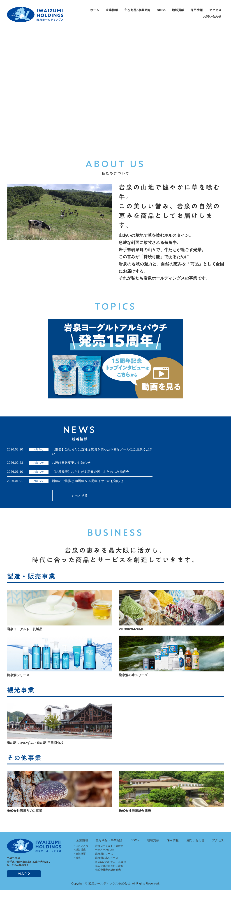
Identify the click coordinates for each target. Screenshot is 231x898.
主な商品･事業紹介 (137, 10)
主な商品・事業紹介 (109, 848)
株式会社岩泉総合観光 (108, 877)
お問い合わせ (212, 16)
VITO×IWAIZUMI (104, 857)
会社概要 (81, 861)
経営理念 (81, 857)
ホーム (94, 10)
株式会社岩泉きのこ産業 (109, 873)
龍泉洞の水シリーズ (106, 865)
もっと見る (79, 499)
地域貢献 (178, 10)
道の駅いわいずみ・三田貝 (110, 869)
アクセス (215, 10)
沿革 (78, 865)
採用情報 (197, 10)
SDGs (161, 10)
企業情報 (112, 10)
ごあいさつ (82, 853)
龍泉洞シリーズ (104, 861)
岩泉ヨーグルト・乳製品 (109, 853)
